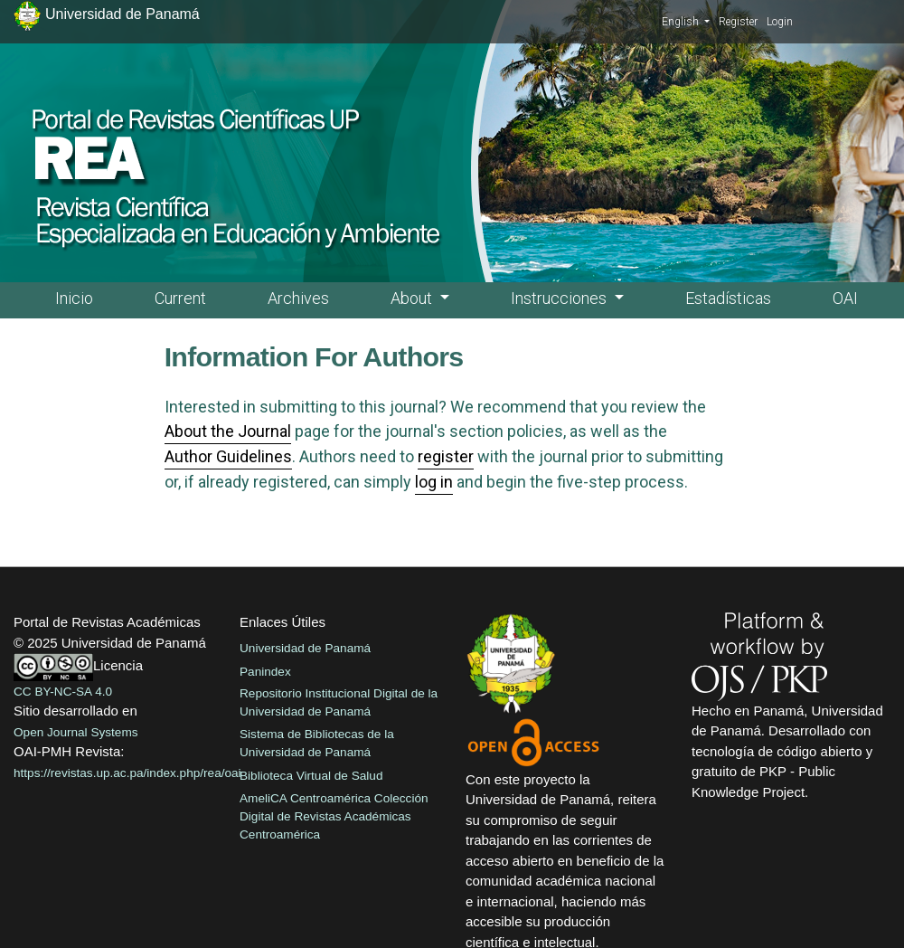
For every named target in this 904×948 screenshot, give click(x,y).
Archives (298, 298)
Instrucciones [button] (560, 298)
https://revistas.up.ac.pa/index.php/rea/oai (127, 773)
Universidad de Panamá (305, 648)
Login (780, 21)
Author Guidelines (228, 456)
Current (180, 298)
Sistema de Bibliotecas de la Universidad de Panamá (317, 743)
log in (434, 481)
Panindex (265, 671)
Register (738, 21)
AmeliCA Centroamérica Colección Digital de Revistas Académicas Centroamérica (334, 817)
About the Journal (228, 431)
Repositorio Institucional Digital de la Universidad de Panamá (339, 702)
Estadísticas (728, 298)
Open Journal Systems (76, 732)
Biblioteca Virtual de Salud (311, 775)
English (686, 21)
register (446, 456)
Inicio (74, 298)
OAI (845, 298)
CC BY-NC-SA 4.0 (63, 691)
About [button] (413, 298)
